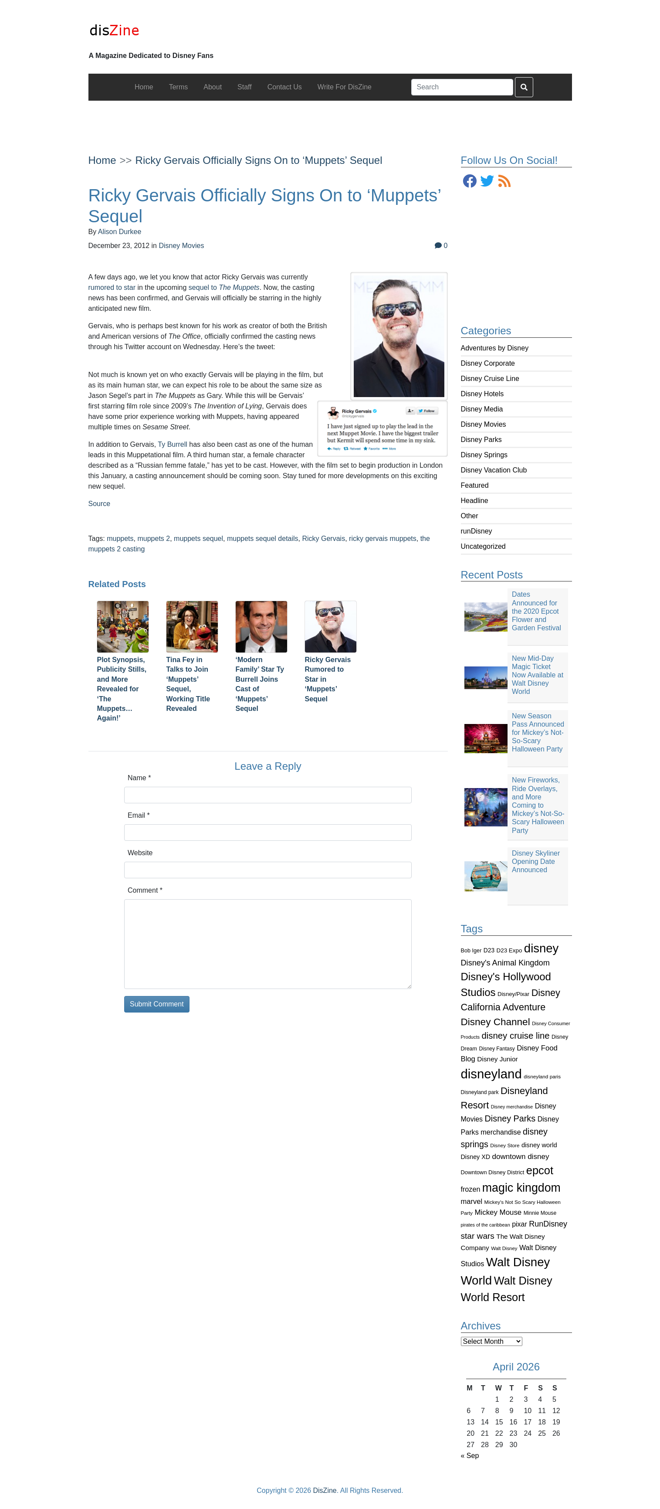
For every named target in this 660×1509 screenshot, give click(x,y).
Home (102, 160)
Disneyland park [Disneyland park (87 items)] (480, 1092)
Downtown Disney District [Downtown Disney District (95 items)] (493, 1172)
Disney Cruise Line (490, 378)
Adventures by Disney (495, 348)
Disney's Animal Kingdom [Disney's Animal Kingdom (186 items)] (505, 962)
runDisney (476, 531)
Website (140, 852)
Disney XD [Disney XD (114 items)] (476, 1156)
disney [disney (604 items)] (541, 948)
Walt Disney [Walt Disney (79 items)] (504, 1248)
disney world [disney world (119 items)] (539, 1145)
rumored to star (111, 287)
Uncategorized (483, 546)
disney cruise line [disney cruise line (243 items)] (515, 1035)
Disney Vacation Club (494, 470)
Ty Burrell (172, 444)
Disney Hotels (482, 394)
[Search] (462, 87)
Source (99, 503)
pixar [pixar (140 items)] (519, 1224)
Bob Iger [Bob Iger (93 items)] (471, 951)
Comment (145, 890)
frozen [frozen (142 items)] (471, 1189)
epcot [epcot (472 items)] (539, 1170)
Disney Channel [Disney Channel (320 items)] (495, 1021)
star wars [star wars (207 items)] (477, 1236)
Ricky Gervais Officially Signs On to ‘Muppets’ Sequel (258, 160)
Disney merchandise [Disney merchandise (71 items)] (512, 1106)
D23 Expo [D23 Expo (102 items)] (509, 950)
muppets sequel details (262, 538)
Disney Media (482, 409)
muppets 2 (153, 538)
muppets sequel (198, 538)
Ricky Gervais (323, 538)
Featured (475, 485)
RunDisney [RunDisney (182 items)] (548, 1224)
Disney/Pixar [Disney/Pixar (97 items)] (513, 994)
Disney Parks (481, 439)
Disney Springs (484, 455)
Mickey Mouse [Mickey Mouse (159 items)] (497, 1212)
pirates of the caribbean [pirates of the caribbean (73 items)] (485, 1224)
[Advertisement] (330, 120)
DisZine (325, 1490)
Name (139, 778)
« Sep (470, 1455)
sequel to (224, 287)
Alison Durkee (120, 231)
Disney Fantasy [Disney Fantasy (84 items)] (496, 1049)
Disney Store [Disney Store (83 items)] (504, 1145)
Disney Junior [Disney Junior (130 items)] (497, 1059)
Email (139, 815)
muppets (120, 538)
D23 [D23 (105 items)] (489, 950)
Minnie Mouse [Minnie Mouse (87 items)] (540, 1213)
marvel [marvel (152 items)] (472, 1201)
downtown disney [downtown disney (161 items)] (520, 1156)
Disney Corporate (488, 363)
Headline (474, 500)
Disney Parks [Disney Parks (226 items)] (510, 1118)
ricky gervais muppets (382, 538)
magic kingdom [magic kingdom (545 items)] (521, 1187)
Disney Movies (483, 424)
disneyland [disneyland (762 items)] (491, 1074)
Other (469, 516)
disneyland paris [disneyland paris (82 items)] (542, 1076)
